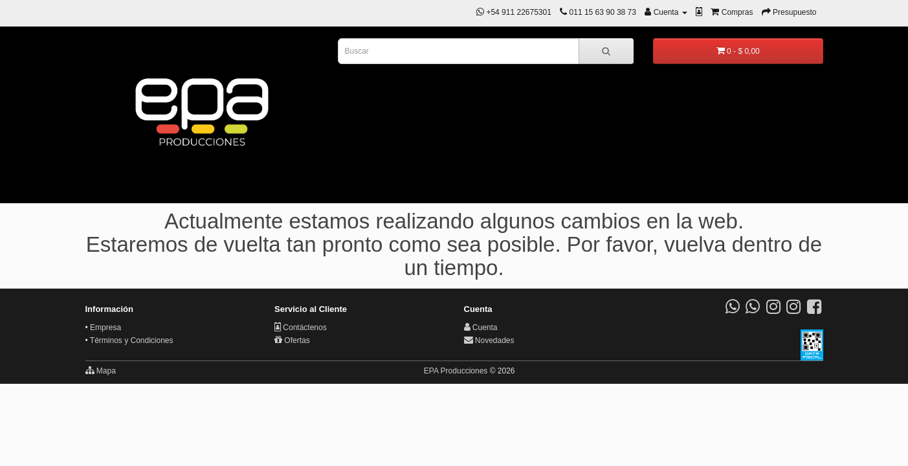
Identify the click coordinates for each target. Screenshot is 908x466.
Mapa (100, 370)
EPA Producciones (456, 370)
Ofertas (292, 340)
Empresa (105, 327)
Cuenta (481, 327)
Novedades (489, 340)
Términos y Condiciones (131, 340)
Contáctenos (300, 327)
